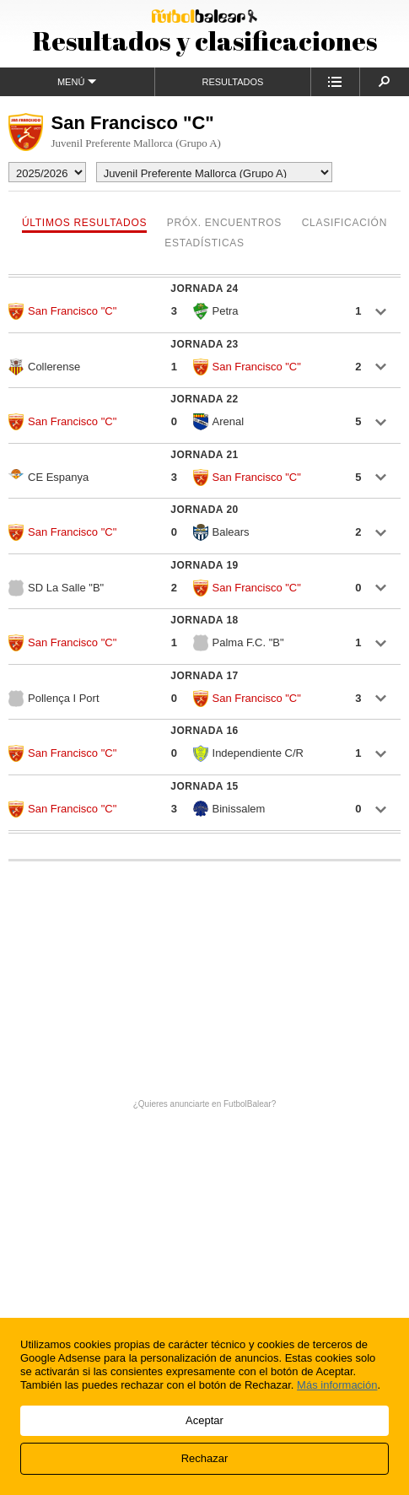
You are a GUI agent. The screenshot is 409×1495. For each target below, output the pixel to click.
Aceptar (204, 1420)
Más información (337, 1385)
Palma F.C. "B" (238, 642)
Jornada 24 (204, 288)
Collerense (44, 367)
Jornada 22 (204, 399)
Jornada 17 (204, 676)
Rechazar (205, 1458)
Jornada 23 (204, 344)
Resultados (232, 82)
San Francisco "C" (62, 311)
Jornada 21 (204, 455)
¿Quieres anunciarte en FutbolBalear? (205, 1104)
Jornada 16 (204, 731)
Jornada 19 (204, 565)
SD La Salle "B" (56, 588)
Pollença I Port (54, 698)
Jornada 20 (204, 509)
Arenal (219, 421)
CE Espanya (48, 476)
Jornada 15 (204, 786)
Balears (221, 532)
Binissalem (229, 809)
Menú (77, 81)
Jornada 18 (204, 620)
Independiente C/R (248, 753)
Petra (216, 311)
